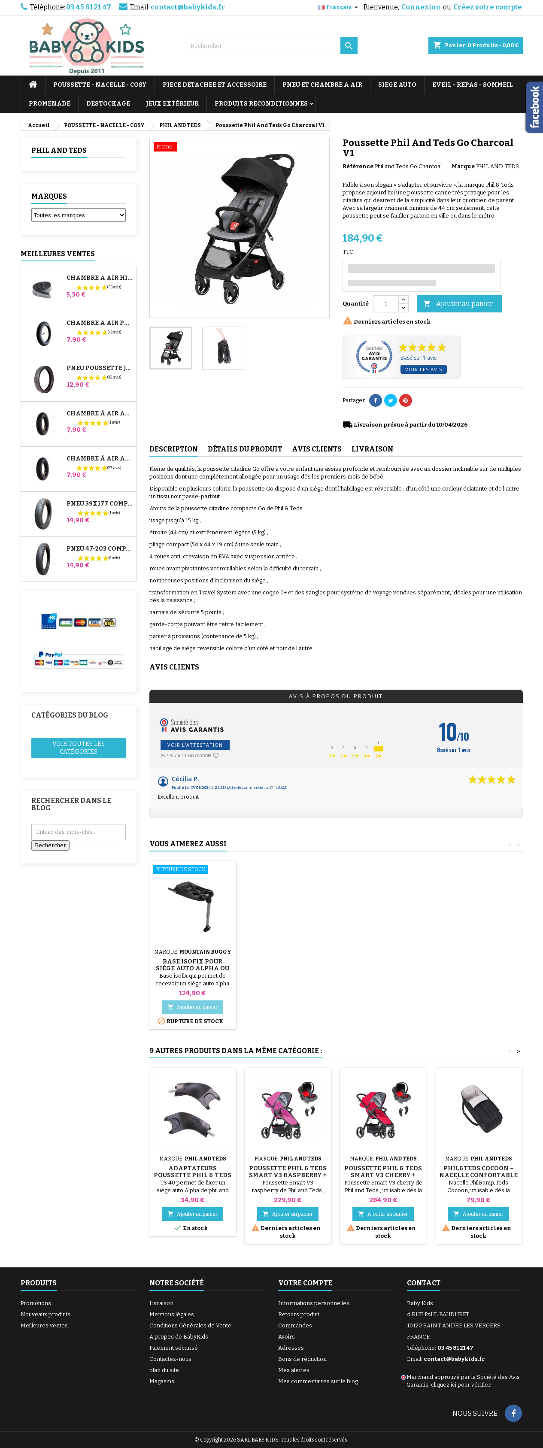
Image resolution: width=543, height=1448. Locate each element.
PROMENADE (49, 103)
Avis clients (174, 667)
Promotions (36, 1303)
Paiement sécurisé (173, 1348)
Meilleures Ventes (58, 254)
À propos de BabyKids (178, 1336)
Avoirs (286, 1336)
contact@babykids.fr (188, 7)
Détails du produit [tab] (245, 449)
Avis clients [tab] (317, 449)
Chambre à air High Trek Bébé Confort (100, 278)
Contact (423, 1283)
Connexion (421, 7)
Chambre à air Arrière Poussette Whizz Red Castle (100, 458)
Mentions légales (171, 1314)
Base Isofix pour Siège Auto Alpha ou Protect (478, 968)
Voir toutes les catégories (78, 747)
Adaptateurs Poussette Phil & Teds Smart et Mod (192, 1175)
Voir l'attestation (195, 745)
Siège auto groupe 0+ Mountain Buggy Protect (383, 968)
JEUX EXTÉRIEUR (172, 103)
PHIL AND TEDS (59, 150)
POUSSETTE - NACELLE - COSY (100, 84)
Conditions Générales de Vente (190, 1325)
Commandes (295, 1325)
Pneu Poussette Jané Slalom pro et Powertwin (100, 368)
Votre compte (305, 1283)
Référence (358, 166)
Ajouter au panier (458, 304)
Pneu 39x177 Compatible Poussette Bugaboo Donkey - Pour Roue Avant (100, 503)
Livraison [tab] (372, 449)
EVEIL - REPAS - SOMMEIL (472, 84)
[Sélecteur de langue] (339, 7)
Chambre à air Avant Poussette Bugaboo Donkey (100, 413)
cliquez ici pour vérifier (460, 1384)
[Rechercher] (272, 45)
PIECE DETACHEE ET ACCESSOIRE (215, 84)
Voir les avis (423, 369)
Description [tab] (173, 449)
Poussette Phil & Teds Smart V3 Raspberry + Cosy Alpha (288, 1175)
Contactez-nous (170, 1359)
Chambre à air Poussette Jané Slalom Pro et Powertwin (100, 323)
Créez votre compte (487, 7)
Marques (49, 196)
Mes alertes (293, 1370)
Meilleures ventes (44, 1325)
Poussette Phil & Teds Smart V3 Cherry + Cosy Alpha (383, 1175)
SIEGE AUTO (397, 84)
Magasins (161, 1381)
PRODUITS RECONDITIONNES (261, 103)
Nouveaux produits (45, 1314)
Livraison (161, 1303)
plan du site (164, 1370)
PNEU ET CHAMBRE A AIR (322, 84)
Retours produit (298, 1314)
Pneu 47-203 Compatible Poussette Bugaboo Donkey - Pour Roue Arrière (100, 548)
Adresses (291, 1348)
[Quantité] (386, 303)
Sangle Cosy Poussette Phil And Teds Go (193, 968)
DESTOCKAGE (108, 103)
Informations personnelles (313, 1303)
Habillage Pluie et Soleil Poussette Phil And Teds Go (288, 968)
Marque (463, 166)
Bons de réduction (302, 1359)
